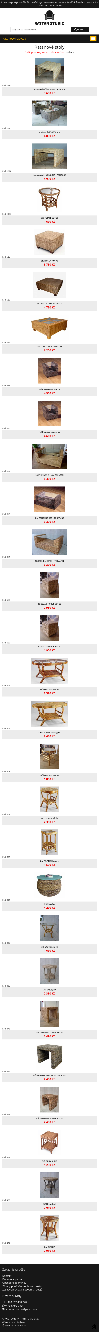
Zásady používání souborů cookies (22, 1286)
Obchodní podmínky (14, 1282)
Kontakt (6, 1276)
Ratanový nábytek (14, 38)
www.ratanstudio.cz (15, 1322)
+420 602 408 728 (16, 1302)
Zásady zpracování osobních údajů (22, 1289)
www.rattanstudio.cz (15, 1325)
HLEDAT (79, 29)
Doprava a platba (12, 1279)
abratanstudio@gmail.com (21, 1309)
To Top (95, 1327)
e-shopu (70, 52)
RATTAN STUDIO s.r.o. (28, 1318)
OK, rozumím (55, 5)
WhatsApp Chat (12, 1305)
